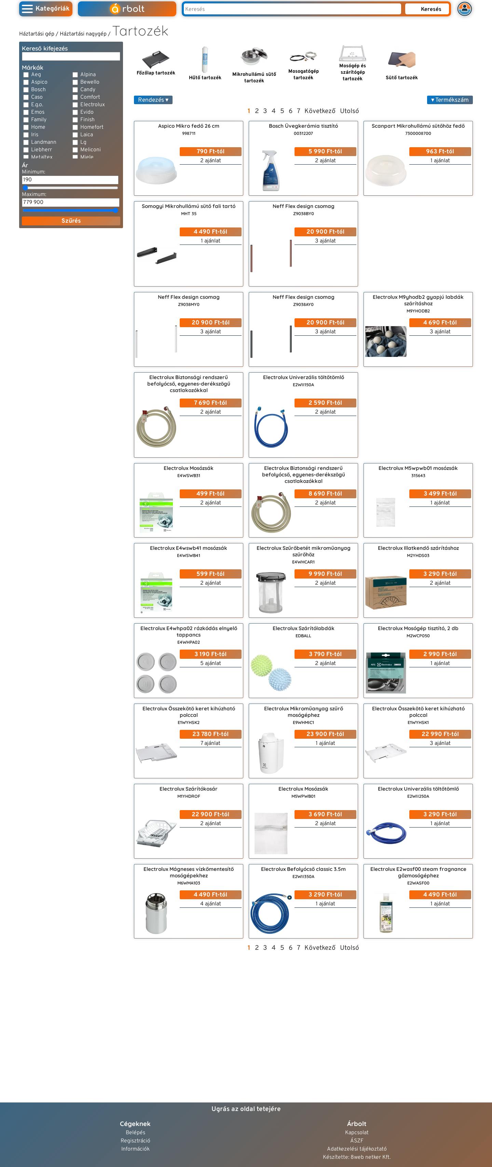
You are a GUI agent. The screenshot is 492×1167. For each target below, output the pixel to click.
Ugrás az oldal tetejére (246, 1109)
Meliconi (90, 150)
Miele (87, 157)
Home (38, 127)
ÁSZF (357, 1141)
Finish (87, 119)
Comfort (90, 97)
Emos (37, 112)
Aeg (36, 74)
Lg (83, 142)
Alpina (88, 74)
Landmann (43, 142)
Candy (87, 89)
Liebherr (41, 150)
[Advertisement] (71, 276)
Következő (320, 111)
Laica (86, 134)
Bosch (38, 89)
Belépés (135, 1133)
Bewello (89, 82)
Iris (34, 134)
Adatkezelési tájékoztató (357, 1149)
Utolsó (349, 111)
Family (38, 119)
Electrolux (92, 104)
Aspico (39, 82)
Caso (37, 97)
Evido (87, 112)
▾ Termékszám (450, 100)
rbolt (127, 9)
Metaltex (42, 157)
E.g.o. (37, 104)
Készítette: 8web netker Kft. (357, 1157)
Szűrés (71, 221)
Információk (135, 1149)
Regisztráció (135, 1141)
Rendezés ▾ (153, 100)
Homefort (92, 127)
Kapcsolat (357, 1133)
